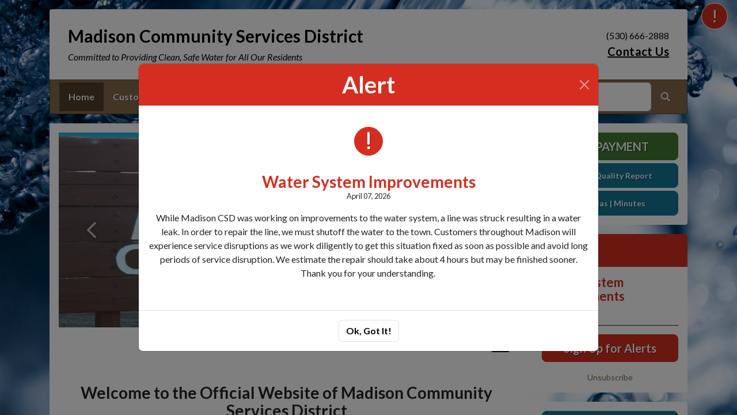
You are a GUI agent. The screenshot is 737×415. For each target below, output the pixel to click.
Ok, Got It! (369, 330)
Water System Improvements (369, 181)
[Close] (584, 85)
